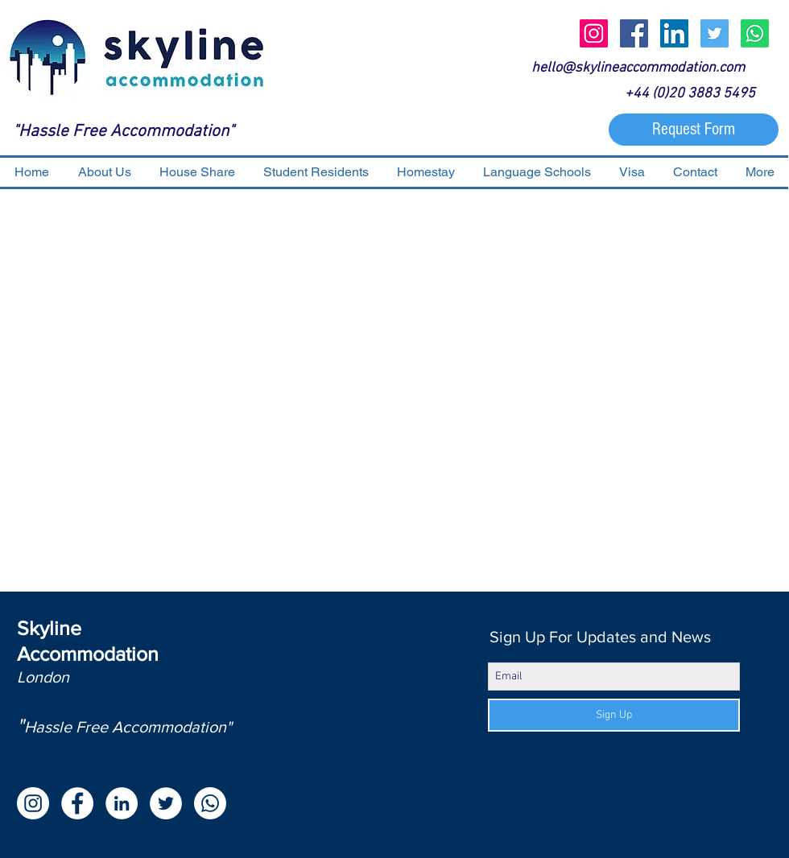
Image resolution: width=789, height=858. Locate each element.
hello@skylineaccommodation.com (638, 68)
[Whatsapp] (755, 33)
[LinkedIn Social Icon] (674, 33)
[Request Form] (694, 129)
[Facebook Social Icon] (634, 33)
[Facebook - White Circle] (77, 803)
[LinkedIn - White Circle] (121, 803)
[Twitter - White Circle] (166, 803)
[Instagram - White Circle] (33, 803)
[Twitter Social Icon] (714, 33)
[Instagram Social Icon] (594, 33)
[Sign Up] (614, 715)
